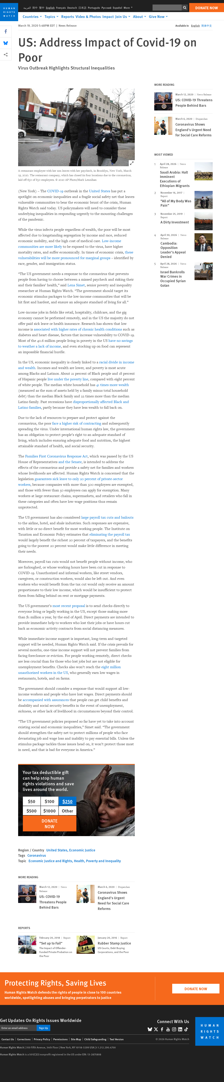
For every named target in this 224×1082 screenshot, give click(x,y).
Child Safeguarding (95, 1039)
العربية (27, 7)
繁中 (41, 7)
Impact (108, 16)
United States (99, 191)
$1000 (49, 810)
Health (79, 860)
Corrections (24, 1039)
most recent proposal (69, 606)
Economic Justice (82, 850)
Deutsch (72, 7)
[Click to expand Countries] (33, 16)
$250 (67, 801)
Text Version (117, 1039)
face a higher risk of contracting (76, 423)
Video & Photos (88, 16)
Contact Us (8, 1039)
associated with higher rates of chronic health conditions (78, 329)
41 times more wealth (112, 385)
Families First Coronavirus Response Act (56, 456)
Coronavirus (36, 855)
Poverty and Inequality (103, 860)
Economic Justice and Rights (50, 860)
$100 (49, 801)
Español (117, 7)
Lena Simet (76, 285)
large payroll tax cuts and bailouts (107, 517)
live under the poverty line (68, 379)
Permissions (60, 1039)
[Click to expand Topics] (52, 16)
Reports (67, 16)
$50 (31, 801)
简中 (35, 7)
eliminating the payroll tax (109, 534)
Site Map (76, 1039)
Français (61, 7)
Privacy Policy (42, 1039)
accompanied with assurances (46, 700)
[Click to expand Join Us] (123, 16)
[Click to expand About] (140, 16)
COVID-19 (55, 191)
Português (94, 7)
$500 (31, 810)
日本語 (82, 7)
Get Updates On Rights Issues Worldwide (40, 1020)
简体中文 (206, 25)
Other (67, 810)
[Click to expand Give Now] (159, 16)
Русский (106, 7)
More (129, 7)
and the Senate (70, 462)
